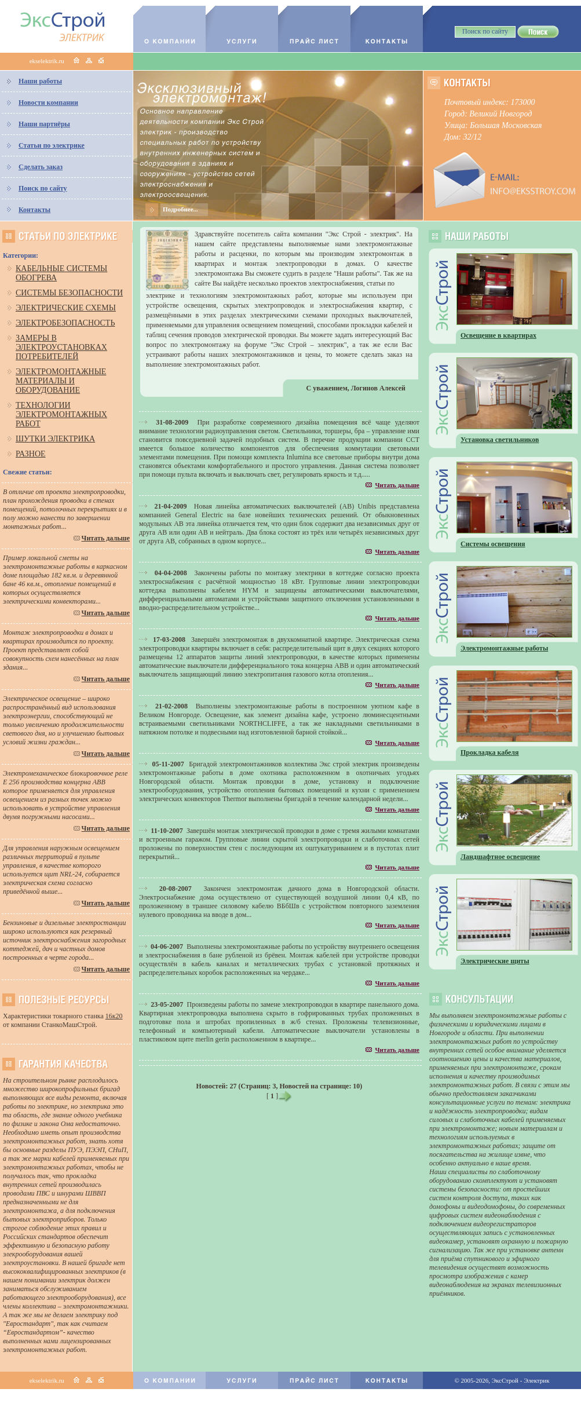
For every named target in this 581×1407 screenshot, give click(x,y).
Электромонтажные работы (504, 648)
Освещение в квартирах (498, 335)
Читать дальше (106, 538)
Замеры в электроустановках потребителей (61, 347)
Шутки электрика (55, 438)
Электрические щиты (495, 961)
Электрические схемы (66, 308)
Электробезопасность (65, 323)
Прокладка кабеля (490, 752)
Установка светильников (500, 440)
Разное (31, 453)
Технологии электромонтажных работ (61, 414)
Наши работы (40, 81)
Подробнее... (180, 209)
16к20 (114, 1016)
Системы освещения (493, 544)
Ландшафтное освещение (500, 857)
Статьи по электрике (52, 145)
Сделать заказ (41, 167)
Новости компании (48, 102)
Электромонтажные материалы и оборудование (61, 380)
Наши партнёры (44, 124)
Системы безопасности (69, 292)
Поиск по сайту (43, 188)
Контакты (34, 210)
